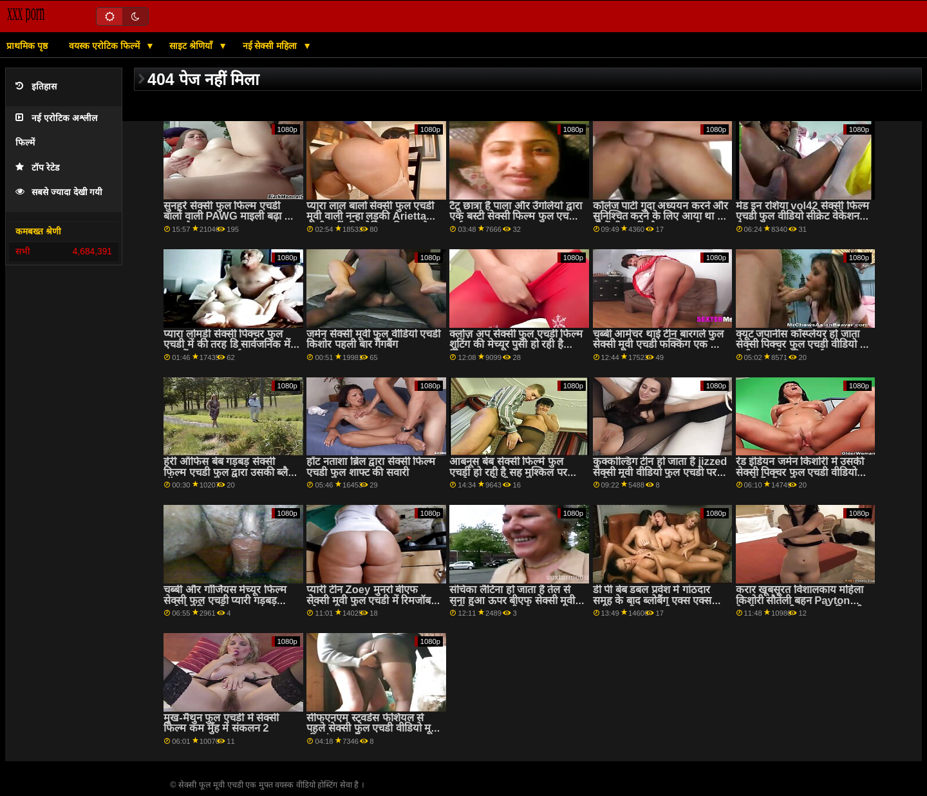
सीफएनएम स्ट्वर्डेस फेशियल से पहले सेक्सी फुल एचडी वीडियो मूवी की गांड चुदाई (372, 728)
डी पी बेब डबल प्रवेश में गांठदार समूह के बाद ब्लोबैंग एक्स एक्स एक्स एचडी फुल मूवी (652, 600)
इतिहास (36, 86)
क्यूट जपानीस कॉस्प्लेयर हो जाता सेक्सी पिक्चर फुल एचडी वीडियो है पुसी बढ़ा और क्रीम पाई (801, 344)
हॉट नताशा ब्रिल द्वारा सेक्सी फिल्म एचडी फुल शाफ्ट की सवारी (370, 467)
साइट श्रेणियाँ (192, 46)
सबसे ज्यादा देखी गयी (58, 192)
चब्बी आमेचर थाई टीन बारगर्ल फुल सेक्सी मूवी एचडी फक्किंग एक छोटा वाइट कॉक (661, 344)
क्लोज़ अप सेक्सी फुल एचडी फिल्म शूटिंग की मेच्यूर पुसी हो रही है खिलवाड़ (516, 344)
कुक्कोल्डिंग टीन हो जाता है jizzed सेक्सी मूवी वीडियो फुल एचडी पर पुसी (660, 472)
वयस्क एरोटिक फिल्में (105, 46)
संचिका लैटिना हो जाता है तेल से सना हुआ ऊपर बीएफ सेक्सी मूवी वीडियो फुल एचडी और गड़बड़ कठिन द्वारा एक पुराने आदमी (512, 605)
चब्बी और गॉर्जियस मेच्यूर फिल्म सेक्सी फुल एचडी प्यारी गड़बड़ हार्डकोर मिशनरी (225, 600)
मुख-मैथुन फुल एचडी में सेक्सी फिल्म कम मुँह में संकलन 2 (221, 723)
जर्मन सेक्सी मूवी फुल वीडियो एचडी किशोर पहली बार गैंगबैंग (373, 339)
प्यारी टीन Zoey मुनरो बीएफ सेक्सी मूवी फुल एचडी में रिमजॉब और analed (368, 600)
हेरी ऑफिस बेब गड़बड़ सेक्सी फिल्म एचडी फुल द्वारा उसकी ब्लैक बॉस (230, 472)
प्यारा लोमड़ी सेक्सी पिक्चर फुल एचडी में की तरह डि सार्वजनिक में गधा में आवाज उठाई (227, 344)
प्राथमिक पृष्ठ (27, 46)
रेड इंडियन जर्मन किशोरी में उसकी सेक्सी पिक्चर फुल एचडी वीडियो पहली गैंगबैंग (800, 472)
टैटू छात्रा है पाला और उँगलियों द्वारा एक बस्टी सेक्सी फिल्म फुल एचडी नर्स (515, 216)
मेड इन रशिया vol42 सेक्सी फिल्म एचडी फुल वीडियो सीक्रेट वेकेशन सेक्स (802, 216)
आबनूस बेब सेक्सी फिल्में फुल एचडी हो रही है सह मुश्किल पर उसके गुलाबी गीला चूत (508, 472)
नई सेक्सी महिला (271, 46)
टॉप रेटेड (37, 168)
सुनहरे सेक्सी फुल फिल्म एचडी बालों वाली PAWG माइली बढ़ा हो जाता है (228, 216)
